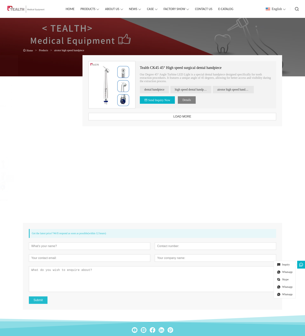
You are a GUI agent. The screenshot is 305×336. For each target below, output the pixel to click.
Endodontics (32, 99)
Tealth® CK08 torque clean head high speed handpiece (45, 201)
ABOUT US (112, 9)
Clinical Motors (34, 85)
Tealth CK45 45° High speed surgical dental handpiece (187, 68)
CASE (150, 9)
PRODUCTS (87, 9)
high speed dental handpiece (198, 89)
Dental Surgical (34, 112)
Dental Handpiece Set (38, 92)
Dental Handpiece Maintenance (44, 105)
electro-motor (33, 119)
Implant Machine (35, 126)
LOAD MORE (189, 116)
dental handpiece (161, 89)
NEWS (133, 9)
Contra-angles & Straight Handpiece (47, 78)
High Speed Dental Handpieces (44, 71)
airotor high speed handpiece (241, 89)
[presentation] (29, 178)
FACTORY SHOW (174, 9)
